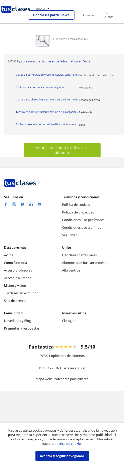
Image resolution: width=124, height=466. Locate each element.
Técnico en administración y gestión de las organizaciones (47, 112)
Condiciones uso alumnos (81, 227)
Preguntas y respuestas (22, 328)
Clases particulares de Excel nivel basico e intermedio (47, 99)
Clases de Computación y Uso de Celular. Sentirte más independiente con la (47, 74)
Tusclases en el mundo (21, 293)
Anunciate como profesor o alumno (62, 150)
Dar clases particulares (51, 15)
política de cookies (68, 443)
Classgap (69, 321)
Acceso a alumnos (17, 278)
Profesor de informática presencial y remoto (42, 87)
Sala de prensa (15, 301)
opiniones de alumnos (68, 356)
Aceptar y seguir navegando (62, 456)
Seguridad (70, 235)
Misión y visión (15, 285)
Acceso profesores (18, 270)
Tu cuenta (109, 15)
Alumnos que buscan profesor (85, 263)
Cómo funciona (15, 263)
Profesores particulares (70, 379)
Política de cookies (76, 204)
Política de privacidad (78, 212)
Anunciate (89, 15)
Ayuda (8, 255)
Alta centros (71, 270)
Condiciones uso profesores (83, 220)
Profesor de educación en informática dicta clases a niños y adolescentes (47, 124)
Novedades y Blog (17, 321)
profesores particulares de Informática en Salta (55, 61)
